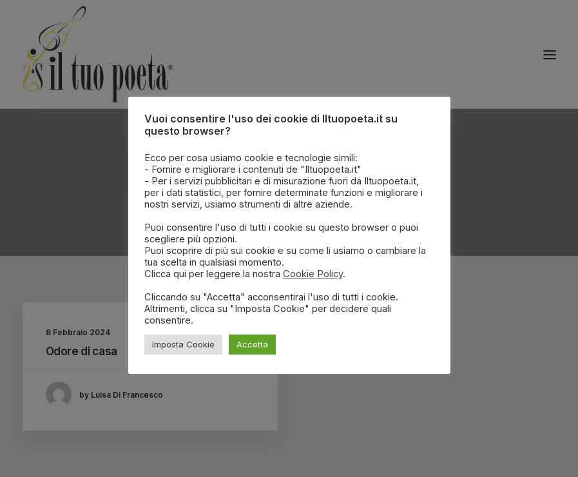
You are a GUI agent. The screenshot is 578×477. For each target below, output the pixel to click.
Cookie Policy (313, 274)
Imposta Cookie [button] (183, 344)
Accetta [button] (252, 344)
